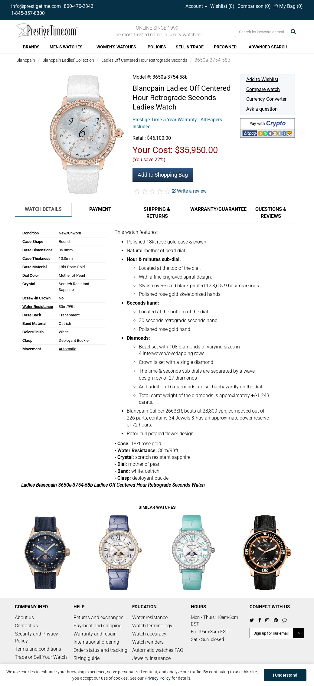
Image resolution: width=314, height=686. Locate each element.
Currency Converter (266, 99)
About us (24, 617)
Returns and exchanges (98, 617)
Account (196, 6)
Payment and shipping (98, 626)
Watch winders (148, 642)
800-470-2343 (78, 6)
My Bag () (288, 6)
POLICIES (157, 46)
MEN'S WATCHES (66, 46)
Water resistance (150, 617)
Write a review (189, 191)
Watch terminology (152, 626)
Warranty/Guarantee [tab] (216, 209)
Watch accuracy (149, 634)
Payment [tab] (100, 209)
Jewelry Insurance (151, 658)
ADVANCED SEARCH (268, 46)
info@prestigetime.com (36, 6)
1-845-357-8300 (28, 13)
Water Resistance (37, 306)
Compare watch (263, 89)
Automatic (67, 349)
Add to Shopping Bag (163, 175)
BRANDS (31, 46)
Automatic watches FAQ (157, 650)
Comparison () (254, 6)
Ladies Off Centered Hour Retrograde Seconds (144, 60)
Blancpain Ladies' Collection (68, 60)
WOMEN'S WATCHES (116, 46)
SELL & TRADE (190, 46)
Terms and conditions (38, 649)
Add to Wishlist (262, 79)
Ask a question (262, 109)
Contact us (26, 626)
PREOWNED (225, 46)
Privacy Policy (158, 678)
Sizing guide (87, 658)
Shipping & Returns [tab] (157, 212)
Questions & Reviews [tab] (270, 212)
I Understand (285, 675)
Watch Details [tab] (43, 209)
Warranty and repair (95, 634)
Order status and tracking (100, 650)
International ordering (96, 642)
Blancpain (25, 60)
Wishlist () (222, 6)
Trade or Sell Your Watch (41, 657)
